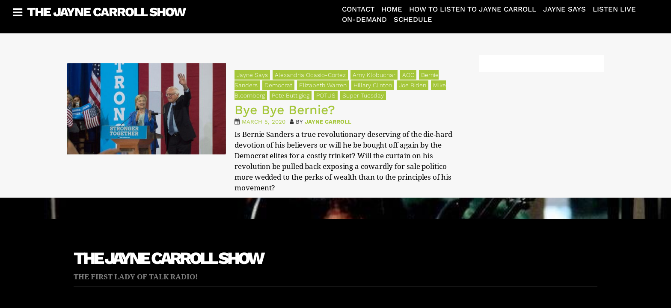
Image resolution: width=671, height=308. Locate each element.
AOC (408, 74)
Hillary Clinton (372, 85)
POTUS (326, 95)
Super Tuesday (363, 95)
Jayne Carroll (328, 121)
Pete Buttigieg (290, 95)
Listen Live (614, 9)
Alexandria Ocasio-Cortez (310, 74)
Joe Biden (412, 85)
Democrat (278, 85)
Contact (358, 9)
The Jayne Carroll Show (106, 11)
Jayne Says (564, 9)
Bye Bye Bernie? (285, 109)
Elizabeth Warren (323, 85)
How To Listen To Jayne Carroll (472, 9)
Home (391, 9)
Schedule (413, 19)
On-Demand (364, 19)
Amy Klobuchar (374, 74)
